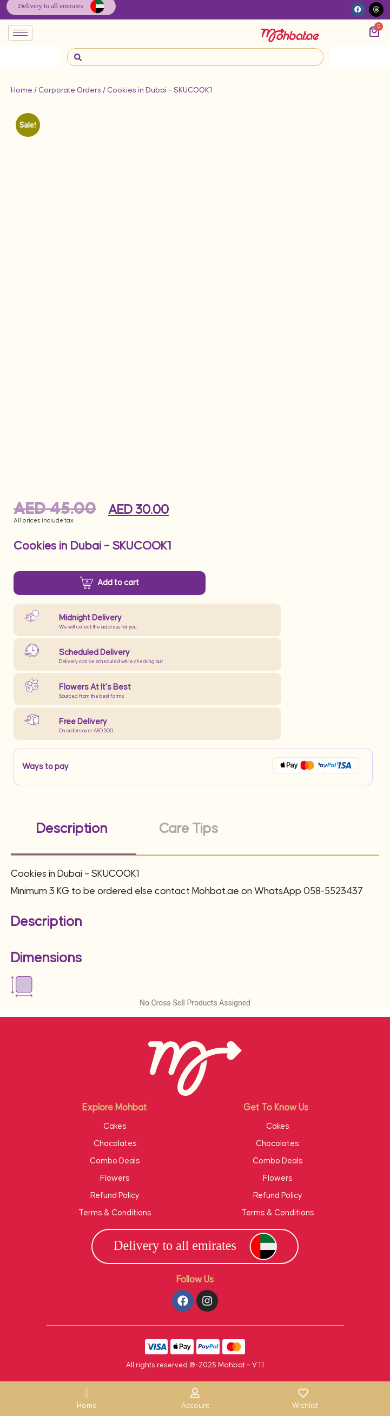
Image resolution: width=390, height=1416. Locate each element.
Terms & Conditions (114, 1213)
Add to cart (118, 582)
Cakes (115, 1126)
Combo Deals (115, 1161)
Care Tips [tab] (188, 829)
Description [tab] (72, 829)
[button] (358, 9)
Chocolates (115, 1144)
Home (21, 90)
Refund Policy (115, 1196)
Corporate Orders (69, 90)
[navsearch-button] (78, 57)
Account (195, 1406)
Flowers (115, 1178)
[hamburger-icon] (20, 33)
